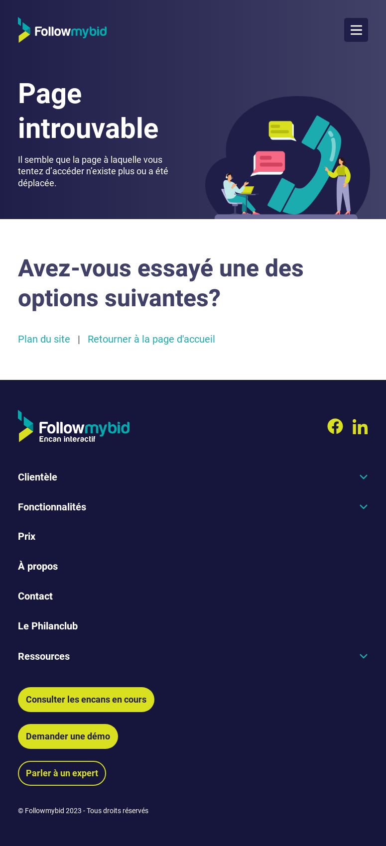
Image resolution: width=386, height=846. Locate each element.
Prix (26, 536)
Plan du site (44, 339)
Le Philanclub (48, 626)
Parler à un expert (62, 773)
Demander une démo (68, 736)
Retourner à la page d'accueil (151, 339)
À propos (38, 566)
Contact (35, 596)
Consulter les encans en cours (86, 699)
